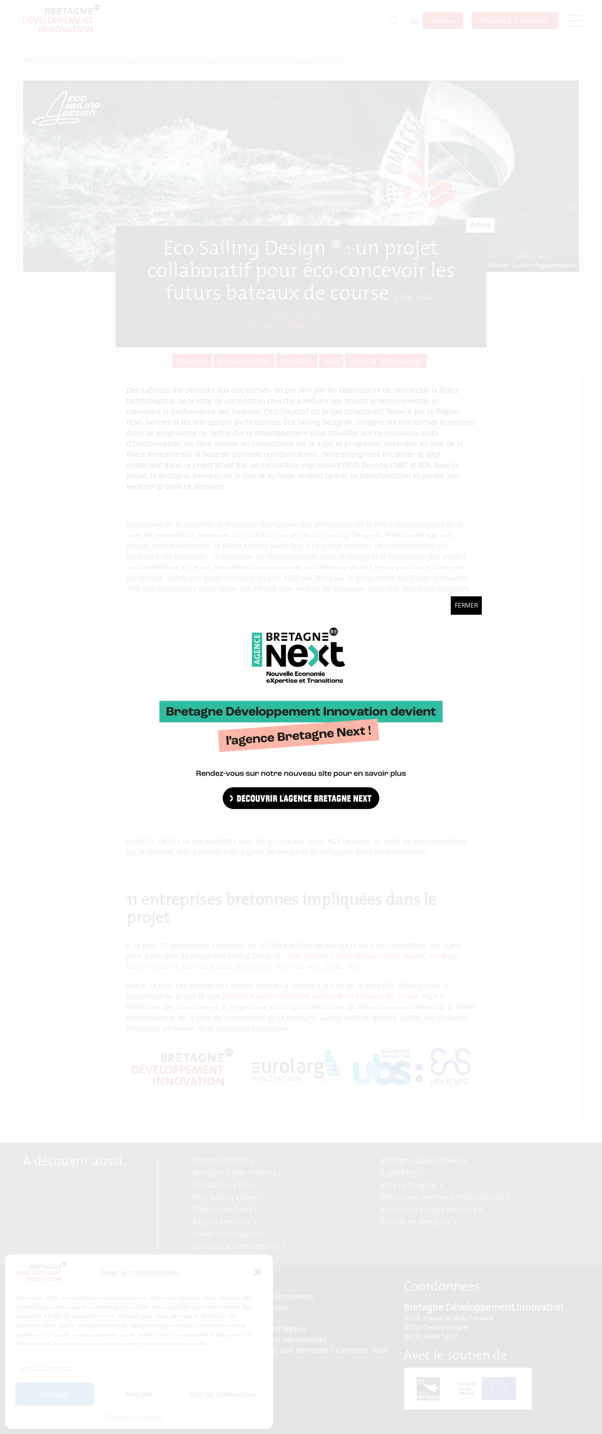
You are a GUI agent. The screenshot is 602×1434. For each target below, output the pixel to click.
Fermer (466, 605)
